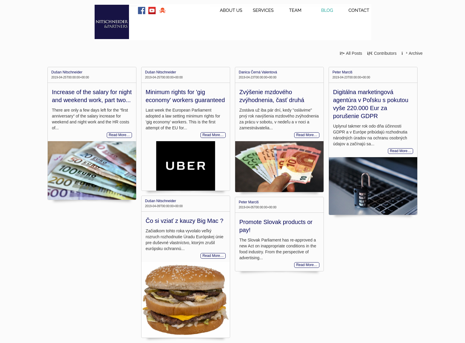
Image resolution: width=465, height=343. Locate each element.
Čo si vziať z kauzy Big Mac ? (184, 221)
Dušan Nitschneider (66, 72)
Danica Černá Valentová (258, 72)
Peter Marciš (342, 72)
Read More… (119, 135)
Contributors (381, 53)
